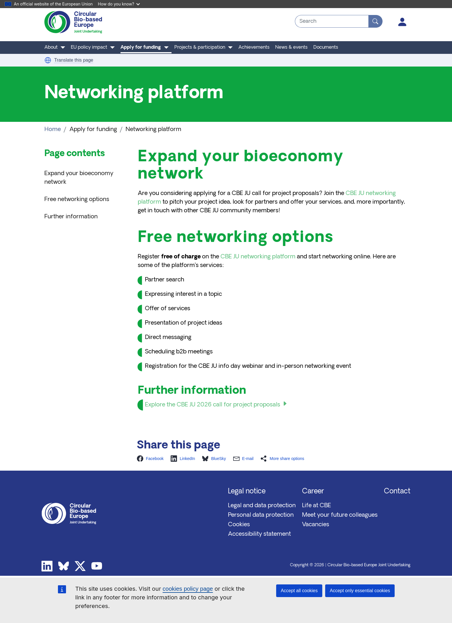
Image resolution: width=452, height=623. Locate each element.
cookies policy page (188, 589)
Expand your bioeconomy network (78, 178)
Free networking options (76, 199)
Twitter (80, 566)
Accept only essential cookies (360, 590)
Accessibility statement (259, 534)
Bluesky (63, 566)
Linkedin (47, 566)
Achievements (254, 47)
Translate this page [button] (73, 60)
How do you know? (119, 3)
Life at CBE (316, 506)
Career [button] (313, 491)
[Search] (375, 21)
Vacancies (315, 525)
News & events (291, 47)
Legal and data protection (262, 506)
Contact (397, 491)
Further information (71, 217)
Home (52, 129)
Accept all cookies (299, 590)
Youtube (96, 566)
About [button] (51, 47)
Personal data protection (261, 515)
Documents (325, 47)
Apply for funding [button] (140, 47)
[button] (47, 60)
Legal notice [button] (246, 491)
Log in (402, 21)
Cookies (239, 525)
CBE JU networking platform (258, 257)
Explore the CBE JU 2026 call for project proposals (212, 405)
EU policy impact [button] (89, 47)
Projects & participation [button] (199, 47)
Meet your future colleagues (340, 515)
